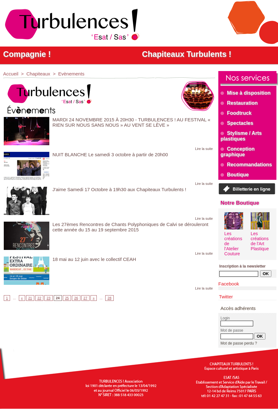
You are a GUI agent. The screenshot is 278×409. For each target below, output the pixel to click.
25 (67, 298)
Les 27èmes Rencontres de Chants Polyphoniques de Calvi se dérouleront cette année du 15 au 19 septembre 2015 (130, 227)
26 (76, 298)
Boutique (235, 174)
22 (39, 298)
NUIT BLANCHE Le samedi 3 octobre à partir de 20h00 (110, 154)
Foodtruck (236, 113)
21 (30, 298)
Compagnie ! (27, 54)
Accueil (10, 73)
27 (85, 298)
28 (109, 298)
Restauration (239, 103)
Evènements (71, 73)
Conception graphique (237, 151)
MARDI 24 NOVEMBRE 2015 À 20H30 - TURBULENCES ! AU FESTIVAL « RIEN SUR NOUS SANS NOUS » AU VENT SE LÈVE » (131, 122)
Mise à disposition (245, 93)
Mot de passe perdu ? (239, 343)
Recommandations (246, 164)
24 (58, 298)
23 (48, 298)
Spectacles (237, 123)
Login (225, 318)
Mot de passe (232, 330)
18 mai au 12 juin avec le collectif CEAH (94, 259)
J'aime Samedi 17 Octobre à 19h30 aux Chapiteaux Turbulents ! (119, 189)
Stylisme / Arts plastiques (241, 135)
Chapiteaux (38, 73)
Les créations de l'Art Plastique (260, 241)
